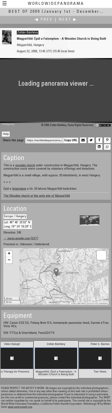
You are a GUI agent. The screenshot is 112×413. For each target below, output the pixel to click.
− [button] (9, 260)
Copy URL (70, 140)
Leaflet (73, 303)
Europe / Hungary (15, 216)
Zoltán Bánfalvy (27, 32)
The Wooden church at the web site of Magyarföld (36, 196)
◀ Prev (44, 20)
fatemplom (19, 189)
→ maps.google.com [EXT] (20, 238)
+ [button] (9, 254)
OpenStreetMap (92, 303)
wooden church (25, 165)
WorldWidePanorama (56, 4)
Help (6, 134)
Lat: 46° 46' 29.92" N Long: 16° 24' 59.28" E (17, 224)
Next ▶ (68, 20)
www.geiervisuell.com (20, 407)
